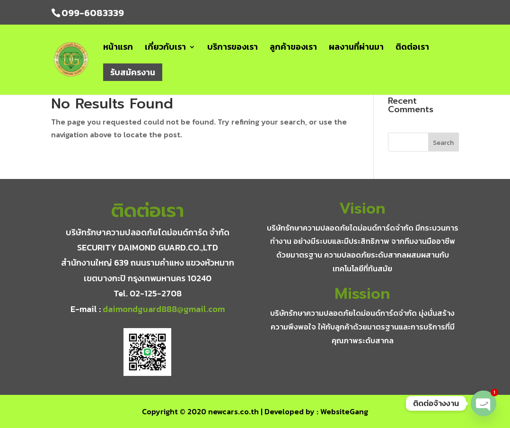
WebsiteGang (344, 411)
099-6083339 (93, 13)
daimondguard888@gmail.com (164, 309)
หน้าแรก (118, 48)
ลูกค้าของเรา (293, 48)
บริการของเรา (232, 48)
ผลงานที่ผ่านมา (356, 48)
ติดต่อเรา (412, 48)
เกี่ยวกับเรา (165, 48)
